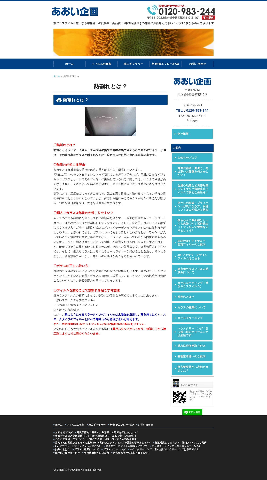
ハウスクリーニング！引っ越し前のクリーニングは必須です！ (192, 332)
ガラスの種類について (191, 307)
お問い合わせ (197, 63)
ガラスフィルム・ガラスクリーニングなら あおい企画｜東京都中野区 (75, 11)
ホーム (69, 63)
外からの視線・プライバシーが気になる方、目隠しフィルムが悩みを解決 (192, 206)
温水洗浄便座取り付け (191, 345)
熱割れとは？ (185, 296)
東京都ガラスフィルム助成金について (192, 270)
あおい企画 (74, 469)
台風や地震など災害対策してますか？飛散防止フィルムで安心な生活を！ (192, 189)
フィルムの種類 (101, 63)
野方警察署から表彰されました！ (192, 368)
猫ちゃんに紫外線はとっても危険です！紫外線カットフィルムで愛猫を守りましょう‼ (192, 225)
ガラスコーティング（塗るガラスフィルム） (192, 284)
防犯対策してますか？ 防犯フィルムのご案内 (192, 243)
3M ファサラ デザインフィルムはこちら (192, 257)
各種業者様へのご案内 (191, 356)
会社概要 (183, 133)
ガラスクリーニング (190, 317)
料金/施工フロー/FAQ (165, 63)
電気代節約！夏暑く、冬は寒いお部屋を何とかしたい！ (192, 171)
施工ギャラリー (133, 63)
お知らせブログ (187, 157)
